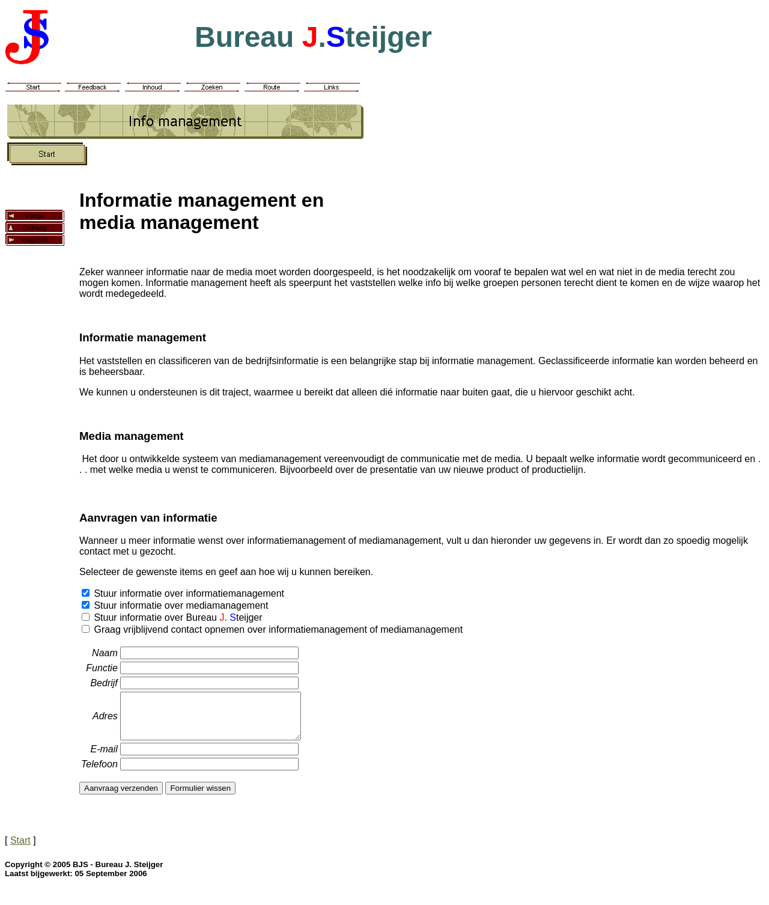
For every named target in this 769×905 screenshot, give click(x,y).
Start (20, 849)
